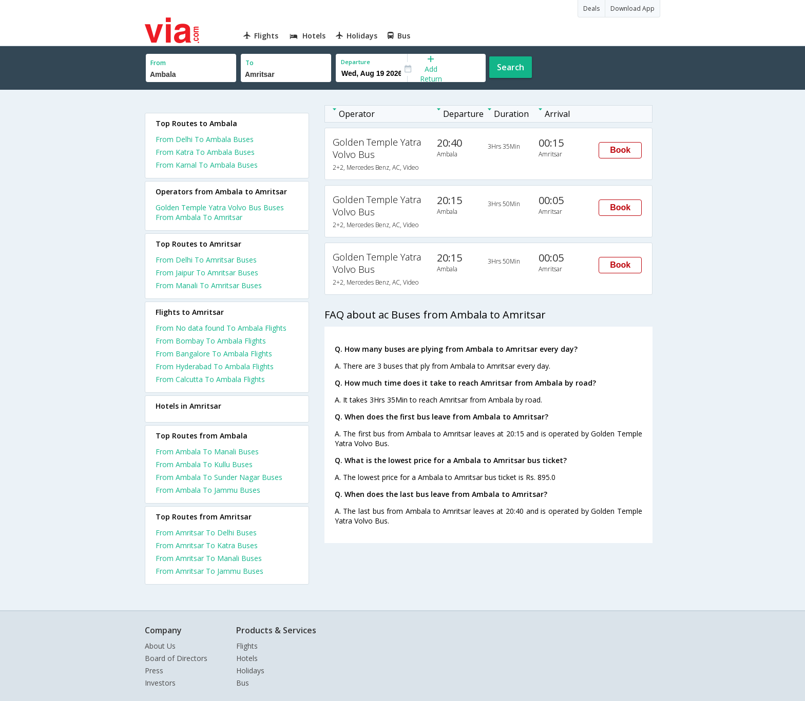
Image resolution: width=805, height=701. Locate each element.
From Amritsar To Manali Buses (209, 558)
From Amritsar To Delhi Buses (206, 532)
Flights (247, 646)
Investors (160, 683)
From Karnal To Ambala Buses (207, 165)
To (249, 62)
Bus (242, 683)
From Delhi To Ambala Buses (205, 139)
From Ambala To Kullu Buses (204, 464)
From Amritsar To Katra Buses (207, 545)
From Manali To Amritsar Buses (209, 285)
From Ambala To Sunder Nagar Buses (219, 477)
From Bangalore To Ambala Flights (214, 353)
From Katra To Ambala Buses (205, 152)
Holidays (250, 670)
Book (620, 150)
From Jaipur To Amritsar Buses (207, 272)
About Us (160, 646)
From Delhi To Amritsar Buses (206, 260)
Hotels (247, 658)
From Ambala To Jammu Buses (208, 490)
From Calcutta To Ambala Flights (210, 379)
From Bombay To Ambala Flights (211, 341)
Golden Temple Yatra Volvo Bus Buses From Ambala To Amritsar (220, 212)
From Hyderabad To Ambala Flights (215, 366)
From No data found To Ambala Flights (221, 328)
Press (154, 670)
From (158, 62)
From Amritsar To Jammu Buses (209, 571)
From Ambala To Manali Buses (207, 451)
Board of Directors (176, 658)
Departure (355, 62)
